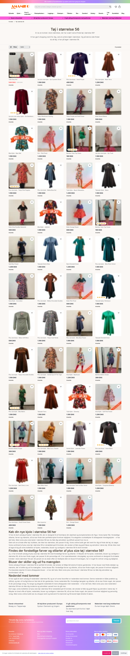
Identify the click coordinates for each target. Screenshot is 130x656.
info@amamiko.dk (14, 642)
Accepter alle (106, 653)
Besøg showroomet (71, 636)
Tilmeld (116, 621)
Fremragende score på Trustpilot (47, 638)
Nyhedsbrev (69, 640)
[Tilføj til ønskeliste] (32, 54)
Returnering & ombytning (44, 636)
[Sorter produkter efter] (24, 47)
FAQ (38, 634)
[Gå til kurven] (119, 7)
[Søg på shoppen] (110, 7)
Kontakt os (69, 638)
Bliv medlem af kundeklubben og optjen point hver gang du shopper (65, 1)
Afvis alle (115, 653)
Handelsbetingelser (71, 645)
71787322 (11, 640)
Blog (123, 13)
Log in (108, 13)
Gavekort (85, 13)
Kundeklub (115, 13)
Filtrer (13, 47)
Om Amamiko (70, 634)
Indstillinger (124, 653)
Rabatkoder (69, 642)
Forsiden (11, 21)
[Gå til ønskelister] (116, 7)
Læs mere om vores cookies (46, 653)
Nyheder (11, 13)
